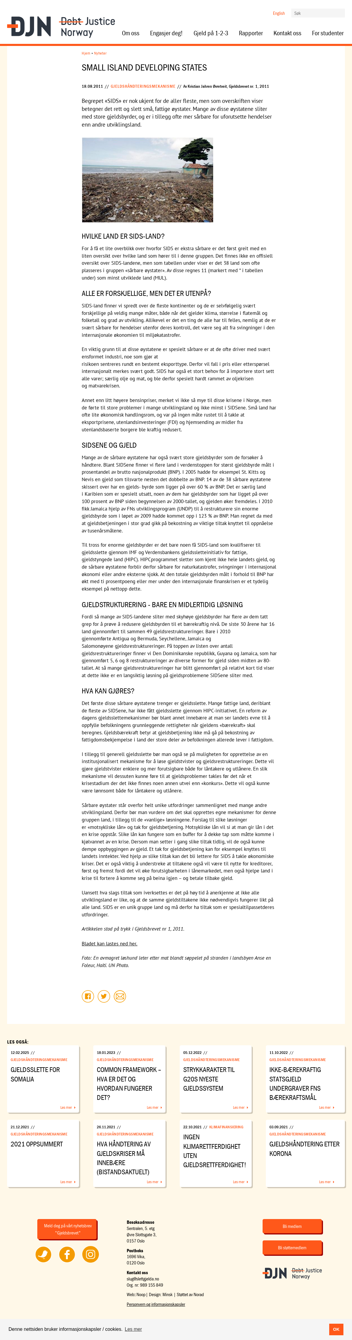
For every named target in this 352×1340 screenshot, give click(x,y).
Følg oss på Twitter (43, 1262)
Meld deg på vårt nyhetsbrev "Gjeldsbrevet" (68, 1229)
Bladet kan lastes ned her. (109, 943)
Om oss (130, 33)
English (279, 13)
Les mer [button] (133, 1329)
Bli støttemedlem (292, 1247)
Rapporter (251, 33)
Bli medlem (292, 1226)
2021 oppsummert (37, 1144)
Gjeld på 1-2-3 (211, 33)
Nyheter (100, 53)
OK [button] (336, 1329)
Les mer (66, 1107)
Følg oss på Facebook (67, 1262)
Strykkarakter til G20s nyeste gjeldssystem (208, 1078)
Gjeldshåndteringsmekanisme (143, 86)
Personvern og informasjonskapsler (156, 1304)
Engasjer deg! (166, 33)
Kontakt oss (287, 33)
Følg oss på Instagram (90, 1262)
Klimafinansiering (226, 1127)
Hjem (86, 53)
